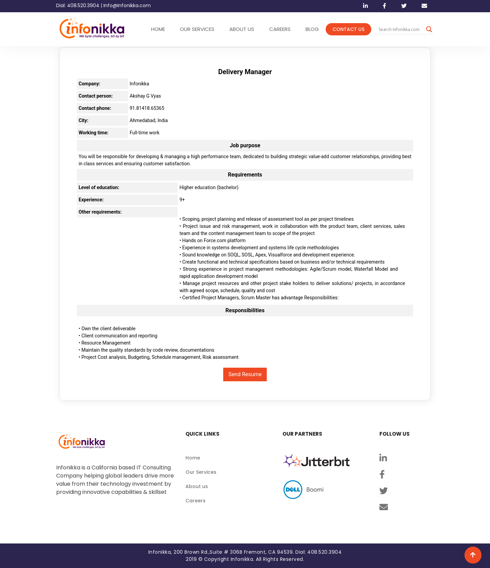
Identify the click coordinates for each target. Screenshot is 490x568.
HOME (158, 29)
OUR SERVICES (197, 29)
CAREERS (280, 29)
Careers (195, 500)
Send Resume (245, 374)
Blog (312, 29)
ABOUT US (241, 29)
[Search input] (401, 29)
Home (192, 457)
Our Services (200, 472)
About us (196, 486)
